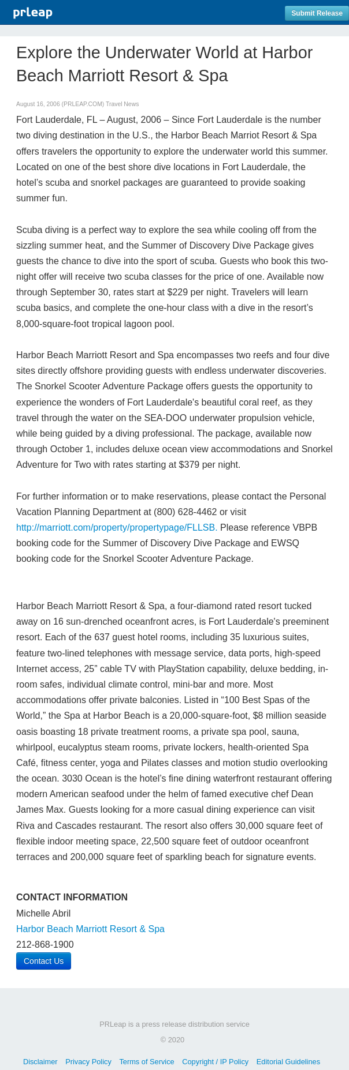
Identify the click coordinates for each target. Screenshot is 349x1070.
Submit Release (317, 13)
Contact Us (44, 961)
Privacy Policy (88, 1061)
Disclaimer (40, 1061)
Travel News (122, 104)
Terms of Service (146, 1061)
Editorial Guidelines (288, 1061)
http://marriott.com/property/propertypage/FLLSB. (117, 527)
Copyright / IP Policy (215, 1061)
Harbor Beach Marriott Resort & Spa (90, 929)
